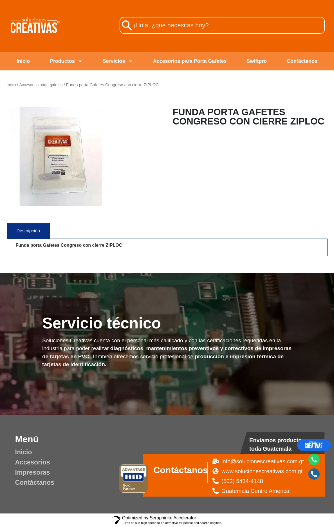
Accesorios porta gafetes (40, 85)
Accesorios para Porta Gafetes (190, 61)
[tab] (28, 231)
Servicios (118, 61)
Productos (66, 61)
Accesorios (32, 462)
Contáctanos (302, 61)
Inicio (23, 61)
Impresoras (32, 472)
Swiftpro (256, 61)
